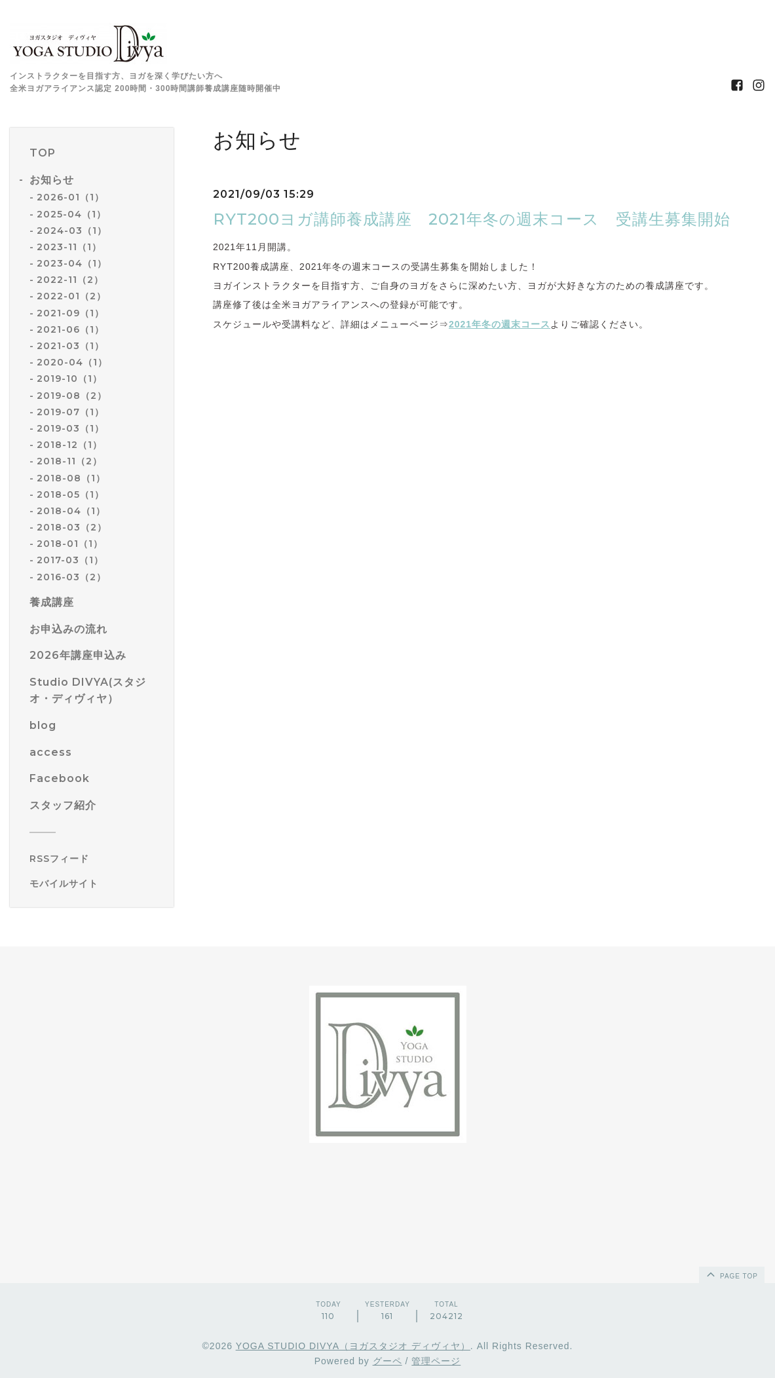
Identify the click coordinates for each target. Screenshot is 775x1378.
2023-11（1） (69, 247)
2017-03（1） (70, 560)
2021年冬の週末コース (499, 324)
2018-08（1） (71, 478)
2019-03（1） (70, 428)
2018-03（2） (72, 527)
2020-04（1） (72, 362)
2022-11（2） (70, 280)
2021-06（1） (70, 329)
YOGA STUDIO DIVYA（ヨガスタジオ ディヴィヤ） (353, 1346)
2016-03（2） (71, 577)
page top (731, 1273)
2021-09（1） (70, 313)
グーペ (387, 1361)
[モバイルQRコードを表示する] (96, 883)
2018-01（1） (70, 543)
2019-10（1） (69, 378)
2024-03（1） (72, 230)
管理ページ (436, 1361)
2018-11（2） (69, 461)
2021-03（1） (70, 346)
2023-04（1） (72, 263)
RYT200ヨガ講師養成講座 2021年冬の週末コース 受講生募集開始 (471, 219)
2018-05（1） (70, 494)
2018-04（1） (71, 511)
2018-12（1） (69, 445)
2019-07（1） (70, 412)
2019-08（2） (72, 395)
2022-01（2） (71, 296)
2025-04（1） (71, 214)
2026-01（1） (70, 197)
